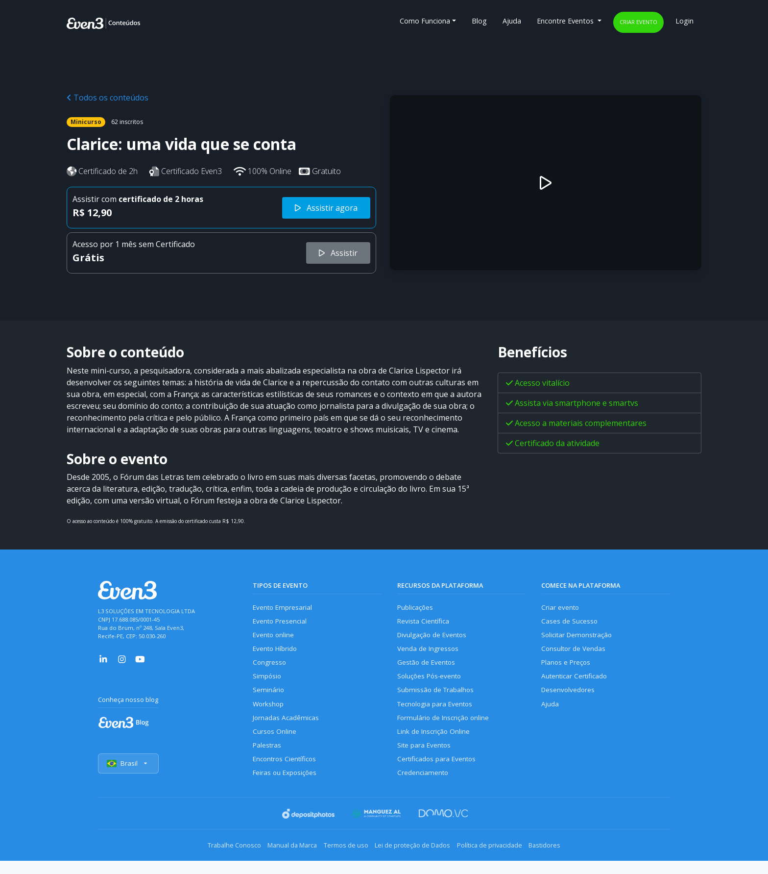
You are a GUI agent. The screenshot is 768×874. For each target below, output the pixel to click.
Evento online (274, 637)
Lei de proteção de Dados (417, 859)
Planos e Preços (567, 668)
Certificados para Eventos (438, 772)
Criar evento (638, 21)
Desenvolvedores (569, 697)
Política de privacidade (503, 859)
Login (684, 20)
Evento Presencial (281, 622)
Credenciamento (424, 787)
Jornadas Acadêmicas (287, 727)
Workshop (269, 712)
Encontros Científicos (287, 772)
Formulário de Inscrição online (445, 727)
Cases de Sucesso (570, 622)
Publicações (416, 607)
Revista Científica (424, 622)
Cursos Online (275, 742)
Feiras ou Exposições (287, 787)
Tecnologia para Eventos (437, 712)
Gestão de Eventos (428, 668)
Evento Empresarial (284, 607)
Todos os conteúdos (107, 97)
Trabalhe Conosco (210, 859)
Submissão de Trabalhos (437, 697)
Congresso (270, 668)
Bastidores (568, 859)
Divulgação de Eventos (434, 637)
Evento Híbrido (277, 652)
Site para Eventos (425, 757)
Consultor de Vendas (575, 652)
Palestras (268, 757)
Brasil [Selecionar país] (129, 778)
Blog (479, 20)
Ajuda (512, 20)
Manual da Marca (278, 859)
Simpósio (268, 682)
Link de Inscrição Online (435, 742)
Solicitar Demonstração (579, 637)
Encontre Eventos (566, 20)
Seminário (269, 697)
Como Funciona (425, 20)
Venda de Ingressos (429, 652)
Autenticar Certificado (576, 682)
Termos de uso (341, 859)
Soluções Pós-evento (431, 682)
